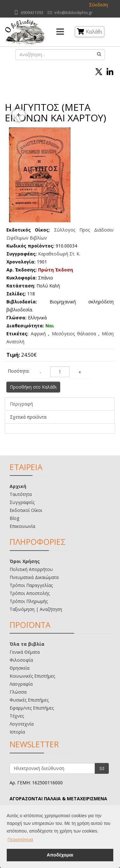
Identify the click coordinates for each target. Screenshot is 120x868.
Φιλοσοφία (21, 660)
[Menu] (60, 32)
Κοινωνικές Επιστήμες (32, 676)
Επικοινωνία (22, 526)
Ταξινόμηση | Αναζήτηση (36, 609)
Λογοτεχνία (22, 724)
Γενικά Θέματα (25, 652)
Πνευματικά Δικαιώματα (34, 577)
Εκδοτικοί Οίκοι (26, 510)
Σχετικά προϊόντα (28, 417)
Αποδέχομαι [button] (60, 854)
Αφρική (38, 334)
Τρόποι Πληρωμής (29, 601)
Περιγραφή (21, 404)
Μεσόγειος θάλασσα (74, 334)
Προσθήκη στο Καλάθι (33, 387)
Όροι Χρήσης (25, 561)
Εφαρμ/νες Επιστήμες (32, 708)
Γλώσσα (18, 692)
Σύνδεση (98, 5)
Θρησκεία (19, 668)
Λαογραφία (21, 684)
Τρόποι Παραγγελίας (31, 585)
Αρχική (18, 486)
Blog (14, 518)
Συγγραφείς (22, 502)
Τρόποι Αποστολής (30, 593)
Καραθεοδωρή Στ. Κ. (59, 254)
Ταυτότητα (21, 494)
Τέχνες (17, 716)
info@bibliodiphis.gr (73, 12)
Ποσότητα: (18, 371)
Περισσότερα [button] (20, 839)
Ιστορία (17, 732)
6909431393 (32, 12)
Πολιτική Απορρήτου (31, 569)
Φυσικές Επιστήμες (29, 700)
